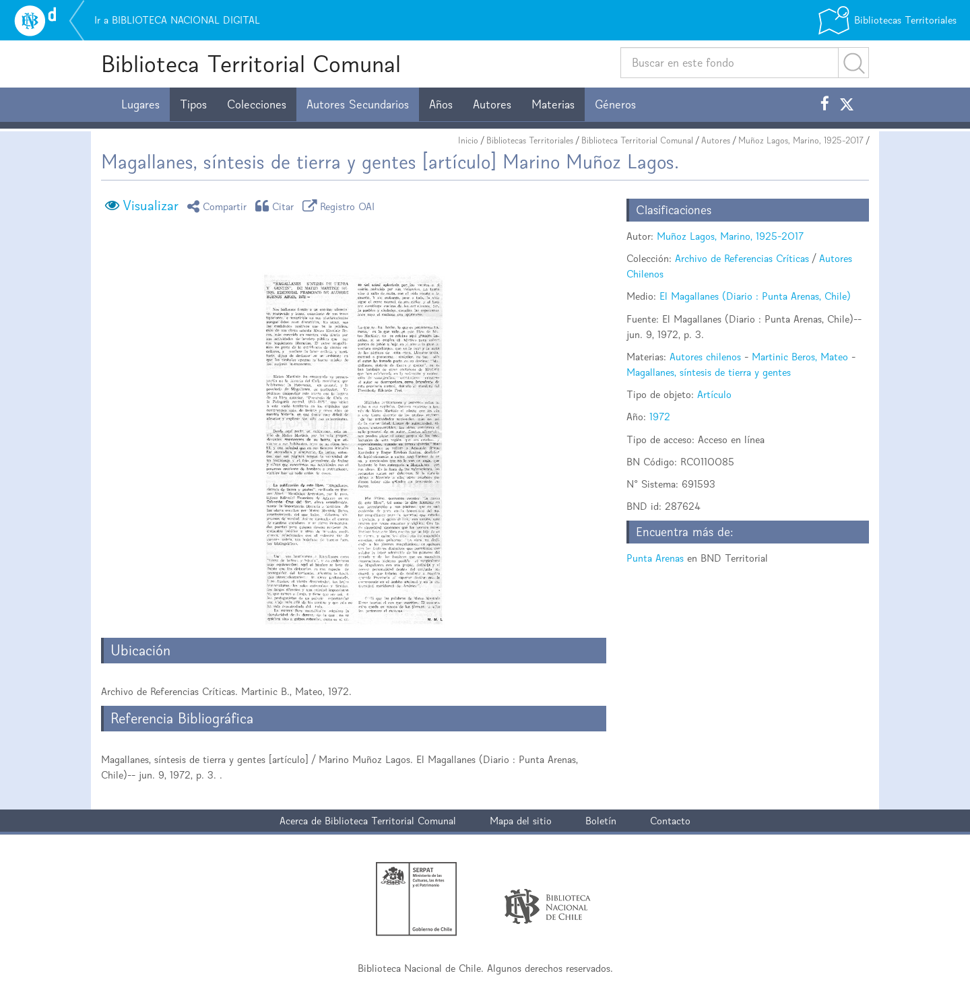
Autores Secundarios (357, 104)
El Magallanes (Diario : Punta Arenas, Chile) (755, 296)
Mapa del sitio (521, 820)
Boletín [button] (600, 820)
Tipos (193, 104)
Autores (492, 104)
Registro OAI (340, 206)
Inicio (468, 140)
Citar (276, 206)
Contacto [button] (670, 820)
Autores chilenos (705, 356)
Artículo (714, 394)
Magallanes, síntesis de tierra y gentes (708, 372)
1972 (659, 416)
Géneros (615, 104)
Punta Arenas (655, 558)
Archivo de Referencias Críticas (742, 258)
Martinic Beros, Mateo (800, 356)
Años (441, 104)
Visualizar (151, 205)
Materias (553, 104)
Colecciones (256, 104)
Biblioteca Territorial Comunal (251, 63)
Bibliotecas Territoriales (529, 140)
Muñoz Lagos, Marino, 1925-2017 (801, 140)
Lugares (140, 104)
